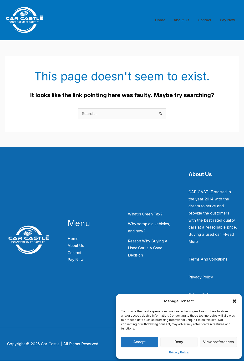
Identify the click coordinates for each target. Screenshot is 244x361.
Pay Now (228, 20)
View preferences (218, 342)
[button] (234, 301)
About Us (185, 20)
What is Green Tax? (146, 214)
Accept (139, 342)
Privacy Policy (179, 352)
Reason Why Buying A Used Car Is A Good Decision (148, 248)
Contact (207, 20)
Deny (178, 342)
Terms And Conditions (208, 259)
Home (165, 20)
